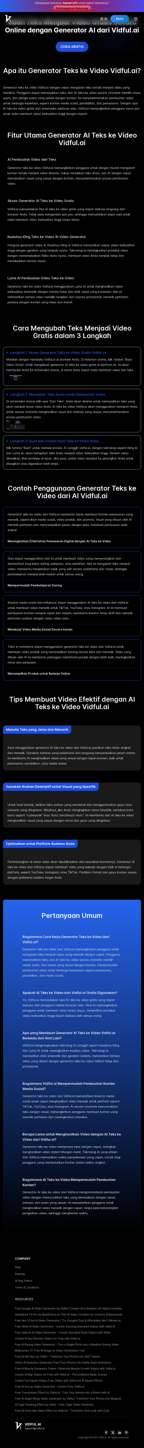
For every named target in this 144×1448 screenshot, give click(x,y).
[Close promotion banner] (138, 6)
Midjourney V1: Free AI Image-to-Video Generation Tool (50, 1350)
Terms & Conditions (27, 1287)
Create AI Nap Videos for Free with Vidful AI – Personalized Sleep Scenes (61, 1374)
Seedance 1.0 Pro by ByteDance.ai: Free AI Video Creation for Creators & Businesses (68, 1314)
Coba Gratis (72, 47)
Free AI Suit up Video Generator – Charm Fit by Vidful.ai (49, 1386)
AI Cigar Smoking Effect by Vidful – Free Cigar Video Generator (54, 1404)
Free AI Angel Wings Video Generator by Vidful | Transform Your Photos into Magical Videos (68, 1399)
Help (18, 1267)
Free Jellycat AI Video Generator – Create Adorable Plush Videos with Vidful (62, 1332)
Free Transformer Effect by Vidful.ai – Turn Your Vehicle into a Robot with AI (62, 1392)
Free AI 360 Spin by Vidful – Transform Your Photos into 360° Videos (57, 1356)
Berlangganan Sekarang (72, 8)
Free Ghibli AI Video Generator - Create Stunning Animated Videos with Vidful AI (65, 1326)
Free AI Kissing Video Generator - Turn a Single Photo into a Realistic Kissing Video (67, 1344)
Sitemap (20, 1273)
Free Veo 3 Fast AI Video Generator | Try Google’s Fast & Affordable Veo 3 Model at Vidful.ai (68, 1320)
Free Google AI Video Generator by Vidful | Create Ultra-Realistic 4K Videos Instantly (68, 1308)
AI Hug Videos (23, 1280)
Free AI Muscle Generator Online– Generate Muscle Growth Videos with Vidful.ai (65, 1368)
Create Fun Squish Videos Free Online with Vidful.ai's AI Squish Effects (59, 1380)
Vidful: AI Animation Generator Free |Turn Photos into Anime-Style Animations (63, 1362)
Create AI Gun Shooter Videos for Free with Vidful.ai (47, 1338)
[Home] (8, 19)
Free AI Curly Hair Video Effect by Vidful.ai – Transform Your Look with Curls (62, 1410)
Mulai (119, 18)
